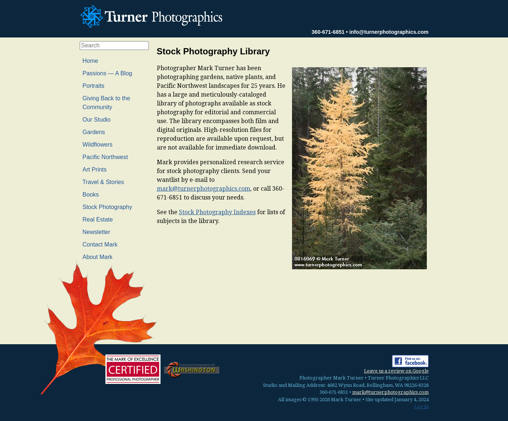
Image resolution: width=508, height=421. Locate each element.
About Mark (98, 257)
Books (91, 194)
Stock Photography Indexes (217, 212)
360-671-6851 (328, 32)
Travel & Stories (103, 182)
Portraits (94, 86)
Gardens (94, 132)
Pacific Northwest (105, 157)
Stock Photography (107, 207)
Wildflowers (98, 144)
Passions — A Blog (107, 73)
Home (90, 61)
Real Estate (98, 219)
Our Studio (97, 119)
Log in (421, 406)
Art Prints (95, 169)
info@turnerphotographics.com (389, 32)
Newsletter (97, 232)
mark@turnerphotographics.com (203, 188)
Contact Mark (100, 244)
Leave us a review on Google (396, 371)
